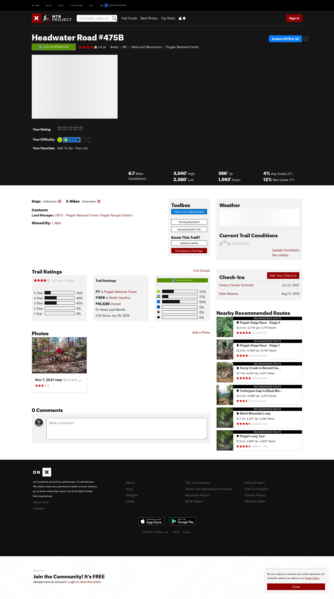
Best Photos (149, 18)
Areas (114, 47)
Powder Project (255, 495)
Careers (38, 508)
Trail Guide (129, 18)
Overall (116, 304)
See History (280, 255)
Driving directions (189, 222)
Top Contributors (197, 482)
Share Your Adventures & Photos (208, 489)
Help (129, 489)
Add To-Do (65, 148)
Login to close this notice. (84, 582)
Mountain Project (197, 495)
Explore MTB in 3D (285, 39)
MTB (49, 5)
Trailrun (76, 5)
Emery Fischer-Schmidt (236, 285)
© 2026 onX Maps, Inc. (156, 531)
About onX (40, 502)
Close (296, 587)
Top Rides (168, 18)
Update (285, 250)
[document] (296, 581)
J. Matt (56, 223)
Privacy (187, 531)
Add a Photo (201, 332)
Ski (91, 5)
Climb (36, 5)
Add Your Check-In (283, 275)
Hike (61, 5)
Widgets (132, 495)
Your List (81, 148)
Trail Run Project (256, 489)
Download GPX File (189, 229)
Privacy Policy (312, 578)
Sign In (294, 18)
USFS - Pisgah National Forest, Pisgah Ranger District (93, 215)
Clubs (130, 501)
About (130, 482)
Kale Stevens (228, 293)
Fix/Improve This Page (189, 250)
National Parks (255, 501)
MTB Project (194, 501)
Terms (176, 531)
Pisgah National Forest (182, 47)
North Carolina (119, 298)
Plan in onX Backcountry (189, 211)
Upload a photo (189, 243)
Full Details (201, 270)
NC (124, 47)
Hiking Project (255, 482)
